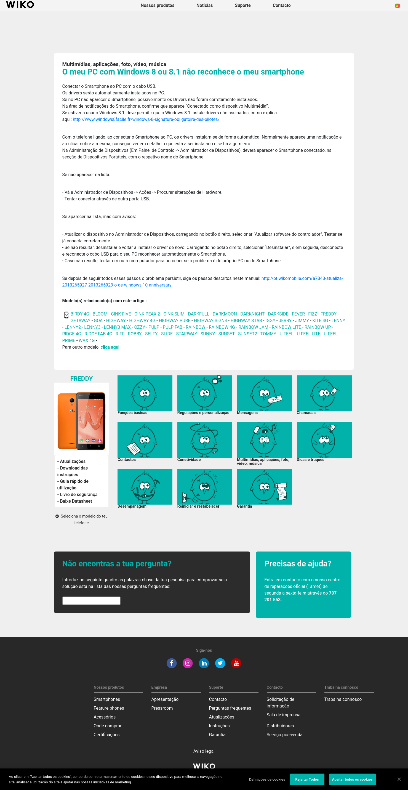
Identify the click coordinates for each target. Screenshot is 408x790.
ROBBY (135, 333)
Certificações (107, 734)
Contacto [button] (282, 5)
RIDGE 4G (71, 333)
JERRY (285, 320)
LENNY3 (92, 327)
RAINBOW (195, 327)
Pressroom (162, 708)
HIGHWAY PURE (175, 320)
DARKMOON (225, 314)
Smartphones (107, 699)
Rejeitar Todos (307, 782)
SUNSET (226, 333)
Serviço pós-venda (285, 734)
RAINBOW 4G (222, 327)
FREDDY (329, 314)
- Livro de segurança (77, 494)
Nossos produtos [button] (157, 5)
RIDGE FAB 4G (99, 333)
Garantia (217, 734)
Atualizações (221, 717)
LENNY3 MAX (117, 327)
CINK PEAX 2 (147, 314)
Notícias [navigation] (204, 5)
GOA (98, 320)
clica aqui (109, 347)
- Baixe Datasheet (74, 501)
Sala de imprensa (284, 714)
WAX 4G (87, 340)
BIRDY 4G (80, 314)
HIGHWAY (116, 320)
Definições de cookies (267, 782)
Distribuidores (280, 725)
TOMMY (268, 333)
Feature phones (109, 708)
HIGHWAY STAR (247, 320)
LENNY (338, 320)
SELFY (152, 333)
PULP (154, 327)
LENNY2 (73, 327)
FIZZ (312, 314)
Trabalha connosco (343, 699)
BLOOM (100, 314)
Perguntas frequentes (230, 708)
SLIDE (167, 333)
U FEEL (287, 333)
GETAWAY (80, 320)
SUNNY (208, 333)
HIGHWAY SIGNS (210, 320)
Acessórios (105, 717)
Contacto (218, 699)
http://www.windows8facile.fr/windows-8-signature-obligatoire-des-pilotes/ (146, 119)
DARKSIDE (278, 314)
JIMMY (302, 320)
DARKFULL (198, 314)
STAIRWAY (186, 333)
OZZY (139, 327)
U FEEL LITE (308, 333)
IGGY (270, 320)
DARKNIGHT (252, 314)
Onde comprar (108, 725)
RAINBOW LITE (287, 327)
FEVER (299, 314)
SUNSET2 (247, 333)
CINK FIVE (121, 314)
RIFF (120, 333)
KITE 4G (320, 320)
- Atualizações (71, 461)
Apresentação (165, 699)
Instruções (219, 725)
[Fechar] (399, 782)
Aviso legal (204, 751)
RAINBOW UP (318, 327)
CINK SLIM (174, 314)
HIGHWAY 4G (142, 320)
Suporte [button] (243, 5)
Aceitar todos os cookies (352, 782)
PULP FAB (172, 327)
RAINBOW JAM (253, 327)
